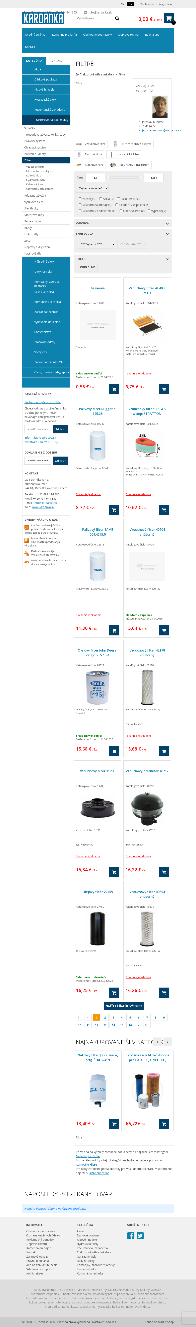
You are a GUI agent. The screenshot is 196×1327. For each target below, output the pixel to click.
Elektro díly (31, 234)
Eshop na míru (154, 1322)
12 (96, 1025)
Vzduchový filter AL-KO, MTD (147, 290)
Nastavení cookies (104, 1322)
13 (105, 1025)
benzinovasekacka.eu (77, 1294)
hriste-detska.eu (36, 1298)
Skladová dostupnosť (40, 1269)
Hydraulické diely (45, 99)
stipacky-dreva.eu (125, 1294)
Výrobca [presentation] (58, 61)
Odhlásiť (60, 461)
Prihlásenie (147, 4)
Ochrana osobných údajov (43, 1235)
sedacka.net (87, 1306)
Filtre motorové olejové (39, 171)
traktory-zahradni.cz (151, 1294)
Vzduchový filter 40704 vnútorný (147, 532)
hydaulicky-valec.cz (148, 1290)
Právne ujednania (37, 1261)
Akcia (106, 199)
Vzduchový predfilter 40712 (147, 771)
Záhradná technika (46, 312)
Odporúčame (131, 211)
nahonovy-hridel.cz (138, 1306)
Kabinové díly (32, 253)
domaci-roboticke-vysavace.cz (91, 1302)
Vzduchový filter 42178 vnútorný (147, 652)
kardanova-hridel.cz (89, 1290)
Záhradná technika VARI (49, 362)
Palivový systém (34, 141)
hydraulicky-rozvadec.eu (119, 1290)
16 (130, 1025)
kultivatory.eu (38, 1302)
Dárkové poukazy (45, 79)
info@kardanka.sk (100, 12)
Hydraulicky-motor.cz (126, 1302)
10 (79, 1025)
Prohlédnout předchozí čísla (42, 402)
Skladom (126, 199)
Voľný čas (40, 352)
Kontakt (30, 47)
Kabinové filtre (34, 184)
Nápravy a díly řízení (37, 247)
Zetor (27, 240)
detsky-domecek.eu (136, 1298)
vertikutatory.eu (112, 1298)
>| (147, 1025)
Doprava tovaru (128, 34)
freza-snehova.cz (60, 1298)
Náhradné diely (44, 261)
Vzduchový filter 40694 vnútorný (147, 894)
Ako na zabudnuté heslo (42, 1265)
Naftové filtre (33, 175)
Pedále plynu (32, 221)
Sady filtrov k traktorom (39, 189)
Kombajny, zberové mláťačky (47, 283)
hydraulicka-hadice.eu (110, 1306)
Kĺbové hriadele (44, 89)
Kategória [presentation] (34, 61)
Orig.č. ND (87, 267)
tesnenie (98, 288)
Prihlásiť (60, 429)
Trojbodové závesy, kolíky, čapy (45, 134)
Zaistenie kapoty (35, 154)
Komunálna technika (47, 302)
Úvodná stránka (35, 34)
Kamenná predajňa (64, 34)
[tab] (34, 61)
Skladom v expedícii (131, 205)
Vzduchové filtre (35, 166)
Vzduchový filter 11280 (97, 771)
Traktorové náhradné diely (97, 74)
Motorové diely (34, 215)
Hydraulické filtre (36, 180)
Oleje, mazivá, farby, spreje (52, 372)
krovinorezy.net (102, 1294)
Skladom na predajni (95, 205)
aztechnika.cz (66, 1290)
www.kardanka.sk (43, 507)
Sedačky (29, 128)
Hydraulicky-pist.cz (154, 1302)
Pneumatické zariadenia (49, 109)
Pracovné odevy (44, 342)
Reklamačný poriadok (40, 1239)
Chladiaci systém (35, 147)
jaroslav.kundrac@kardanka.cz (161, 130)
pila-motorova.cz (59, 1302)
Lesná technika (44, 292)
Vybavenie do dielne (47, 322)
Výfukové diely (33, 202)
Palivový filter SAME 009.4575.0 (97, 532)
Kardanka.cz (70, 1306)
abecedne (99, 1173)
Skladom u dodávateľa (97, 211)
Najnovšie (86, 1164)
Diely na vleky (43, 271)
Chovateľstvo (43, 332)
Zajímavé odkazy (37, 1256)
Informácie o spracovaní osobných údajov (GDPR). (41, 440)
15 (121, 1025)
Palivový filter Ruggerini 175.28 (97, 411)
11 (88, 1025)
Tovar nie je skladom (138, 373)
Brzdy (28, 228)
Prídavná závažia (35, 195)
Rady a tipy (152, 34)
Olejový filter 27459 (97, 892)
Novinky (87, 199)
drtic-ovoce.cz (160, 1298)
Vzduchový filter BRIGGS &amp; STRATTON (147, 411)
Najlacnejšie (88, 1156)
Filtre (27, 160)
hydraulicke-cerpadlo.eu (46, 1294)
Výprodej (157, 211)
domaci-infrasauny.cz (86, 1298)
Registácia (165, 4)
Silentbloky (31, 208)
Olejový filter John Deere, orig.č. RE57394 (97, 652)
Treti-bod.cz (52, 1306)
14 (113, 1025)
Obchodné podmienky (97, 34)
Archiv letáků (34, 1273)
